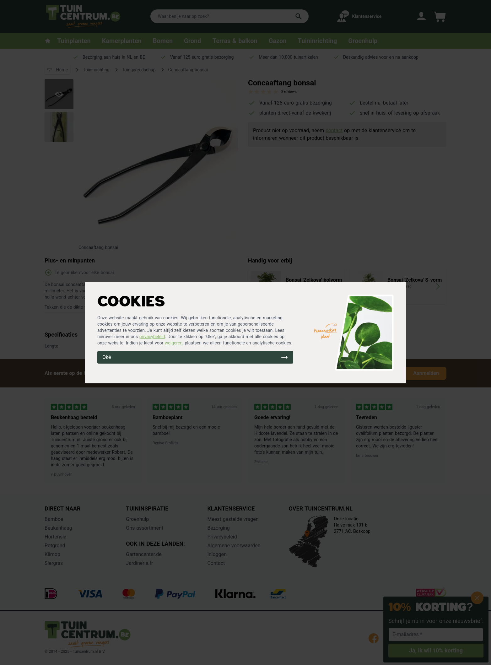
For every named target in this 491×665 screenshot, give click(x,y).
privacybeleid (152, 336)
